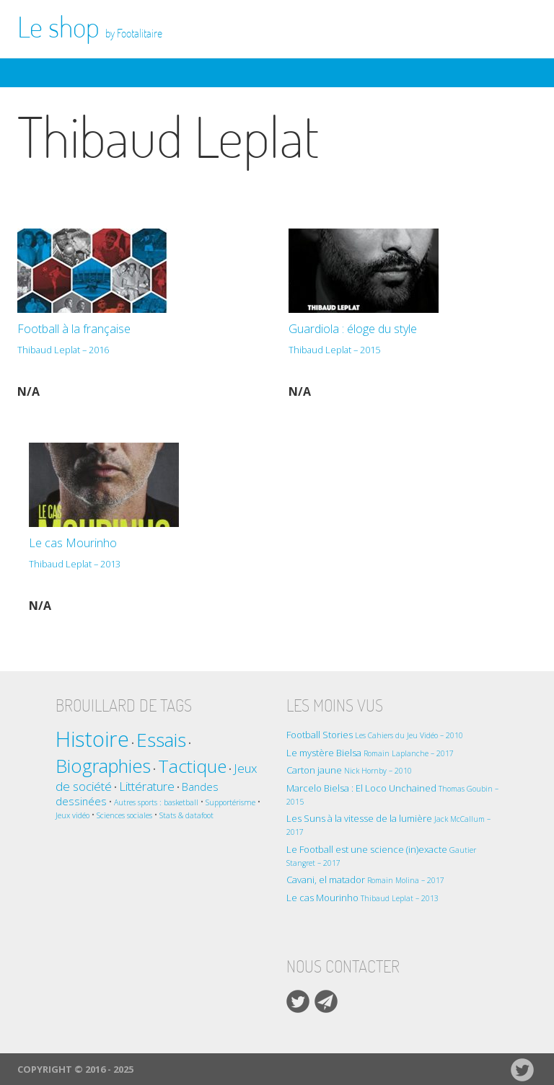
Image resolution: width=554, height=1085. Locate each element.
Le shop (89, 27)
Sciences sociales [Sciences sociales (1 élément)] (124, 815)
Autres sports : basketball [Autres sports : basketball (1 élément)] (156, 802)
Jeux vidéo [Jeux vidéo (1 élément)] (72, 815)
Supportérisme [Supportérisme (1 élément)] (230, 802)
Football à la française (135, 340)
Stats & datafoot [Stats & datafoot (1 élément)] (186, 815)
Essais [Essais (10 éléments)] (161, 740)
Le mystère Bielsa (370, 752)
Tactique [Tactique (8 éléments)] (192, 766)
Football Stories (374, 734)
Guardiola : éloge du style (401, 340)
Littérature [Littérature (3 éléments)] (147, 786)
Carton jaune (349, 769)
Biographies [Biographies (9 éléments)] (103, 765)
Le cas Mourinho (141, 555)
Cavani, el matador (365, 879)
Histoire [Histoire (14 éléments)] (92, 739)
